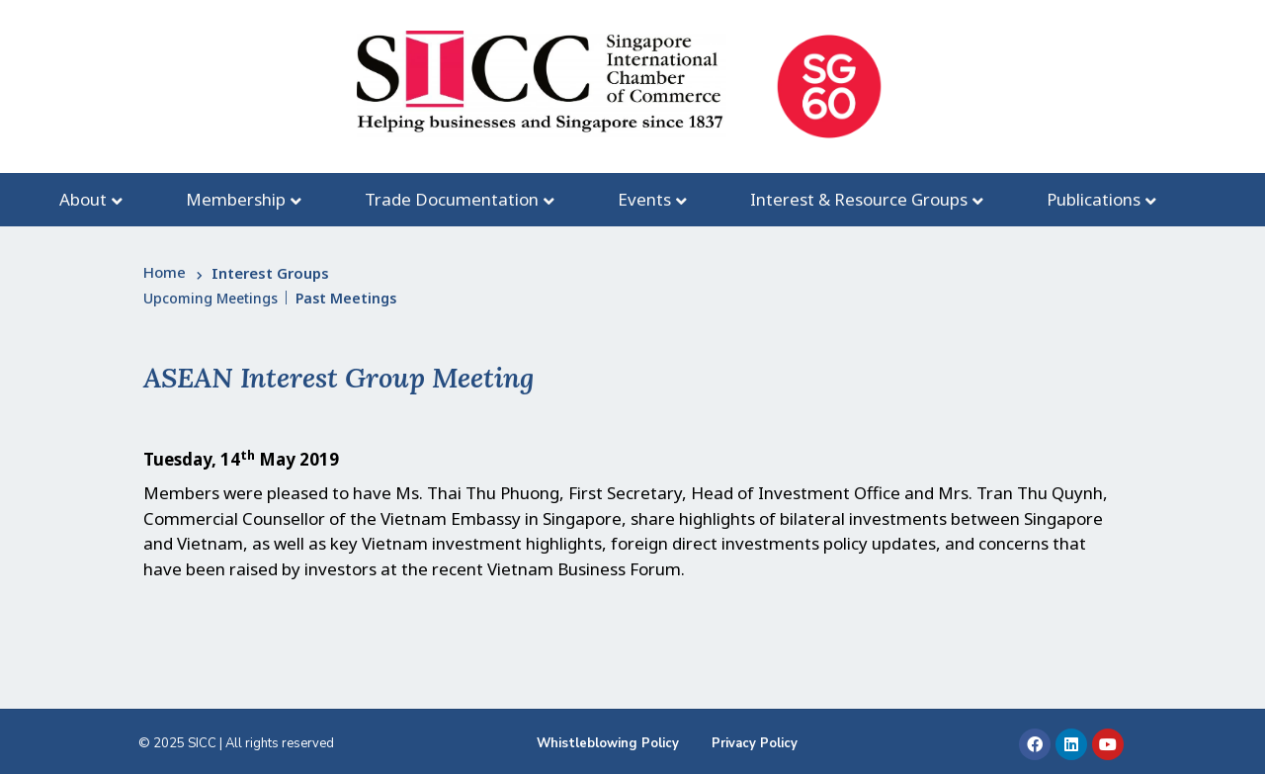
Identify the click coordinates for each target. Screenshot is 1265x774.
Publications (1093, 199)
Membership (236, 199)
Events (644, 199)
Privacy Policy (755, 743)
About (83, 199)
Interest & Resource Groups (859, 199)
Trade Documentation (452, 199)
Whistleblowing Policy (608, 743)
